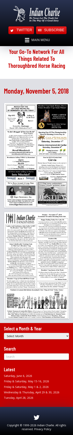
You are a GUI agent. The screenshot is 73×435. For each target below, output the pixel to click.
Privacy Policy (42, 429)
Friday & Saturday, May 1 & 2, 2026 (26, 387)
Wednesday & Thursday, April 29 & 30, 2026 (31, 392)
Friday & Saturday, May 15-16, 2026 (26, 381)
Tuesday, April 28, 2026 (18, 398)
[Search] (36, 356)
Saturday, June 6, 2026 (18, 376)
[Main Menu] (37, 40)
